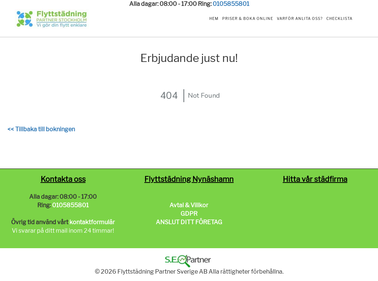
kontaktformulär (92, 222)
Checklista (339, 18)
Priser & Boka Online (247, 18)
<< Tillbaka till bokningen (41, 129)
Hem (214, 18)
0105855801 (231, 3)
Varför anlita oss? (300, 18)
